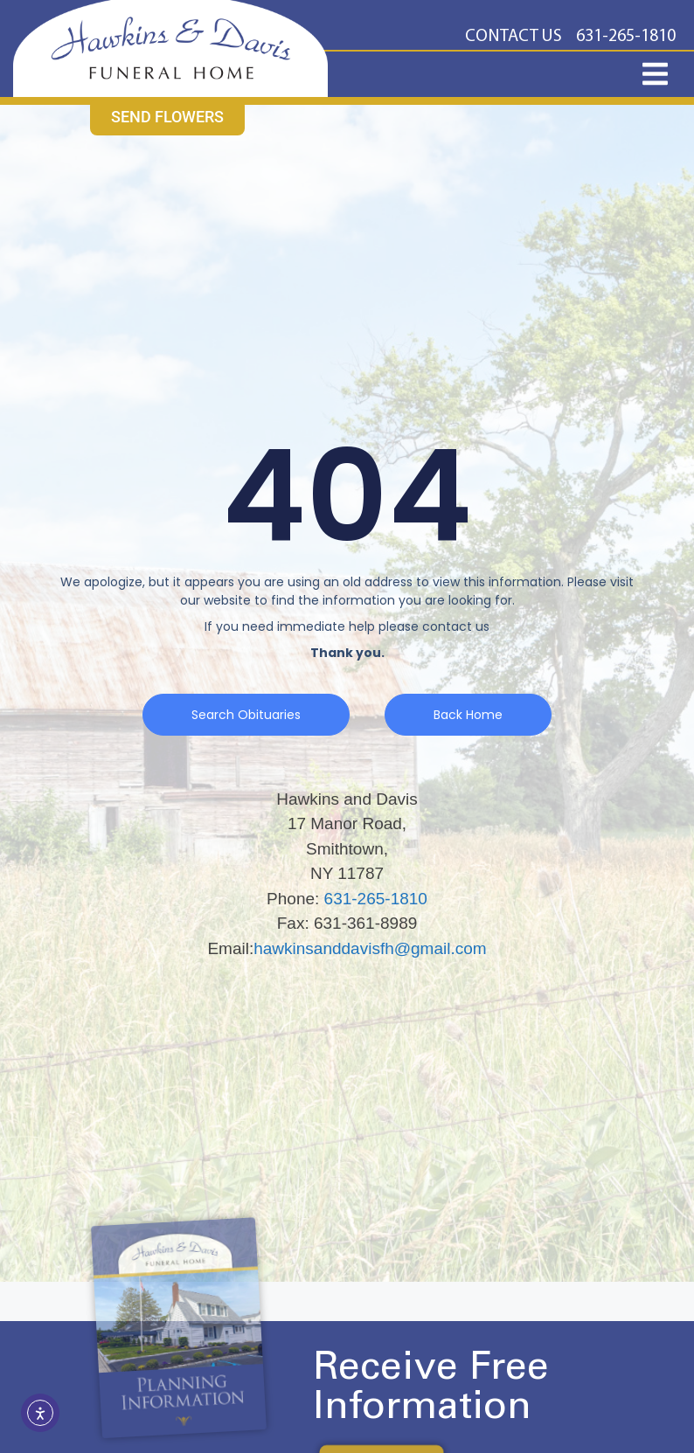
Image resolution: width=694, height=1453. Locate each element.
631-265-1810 (375, 898)
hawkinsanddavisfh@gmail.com (369, 948)
